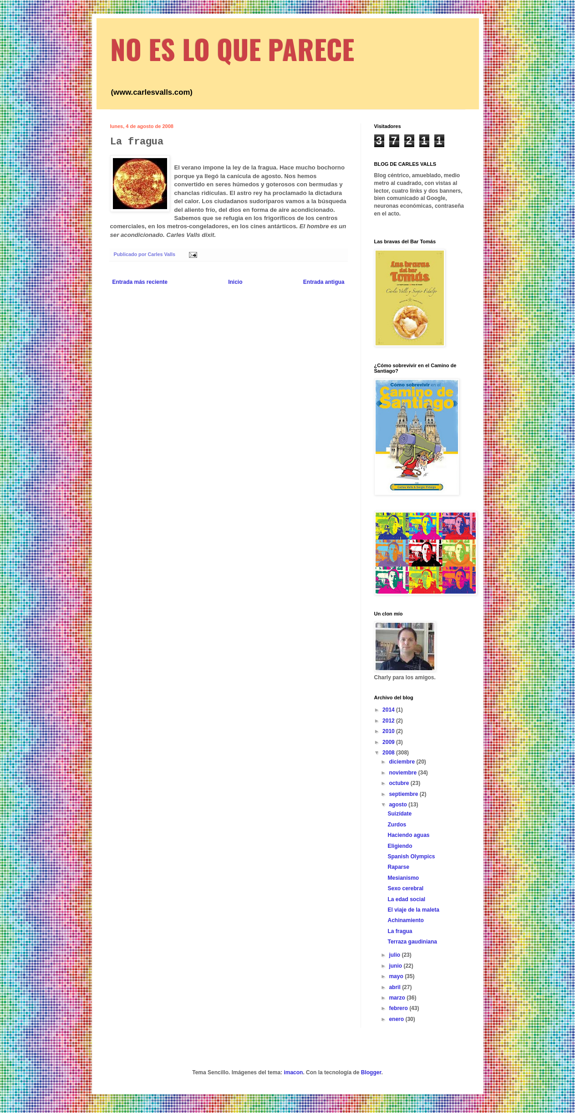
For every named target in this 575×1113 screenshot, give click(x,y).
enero (397, 1019)
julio (395, 955)
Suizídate (399, 813)
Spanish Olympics (411, 856)
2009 (389, 742)
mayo (397, 976)
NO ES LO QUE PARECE (232, 48)
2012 (389, 721)
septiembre (404, 794)
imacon (293, 1072)
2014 (389, 710)
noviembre (403, 772)
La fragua (399, 931)
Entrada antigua (324, 282)
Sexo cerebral (405, 888)
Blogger (371, 1072)
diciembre (402, 762)
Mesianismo (403, 878)
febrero (399, 1008)
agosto (398, 804)
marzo (398, 998)
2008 (389, 752)
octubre (399, 783)
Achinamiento (405, 920)
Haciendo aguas (408, 835)
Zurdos (396, 824)
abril (395, 987)
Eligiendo (399, 846)
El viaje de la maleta (413, 910)
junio (396, 966)
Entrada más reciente (140, 282)
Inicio (235, 282)
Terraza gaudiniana (412, 942)
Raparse (398, 867)
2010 (389, 731)
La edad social (406, 899)
